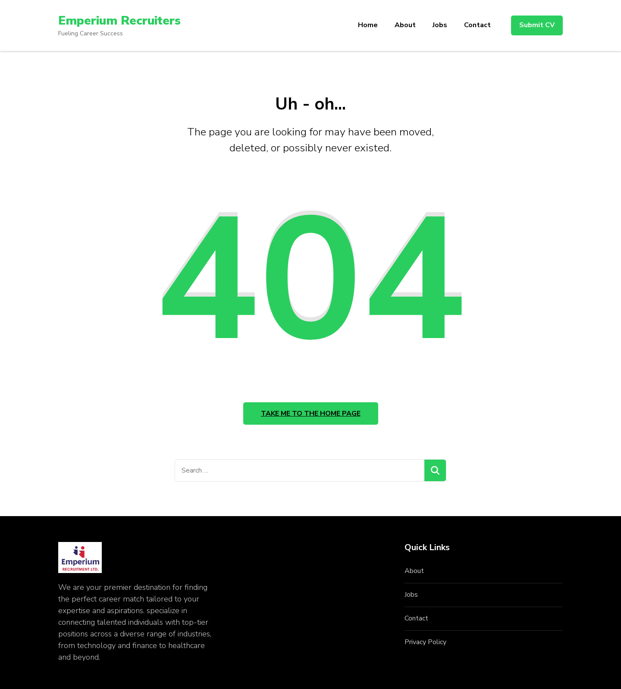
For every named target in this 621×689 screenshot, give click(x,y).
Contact (477, 25)
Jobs (440, 25)
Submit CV (537, 25)
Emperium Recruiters (119, 21)
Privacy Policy (425, 642)
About (405, 25)
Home (368, 25)
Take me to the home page (311, 413)
